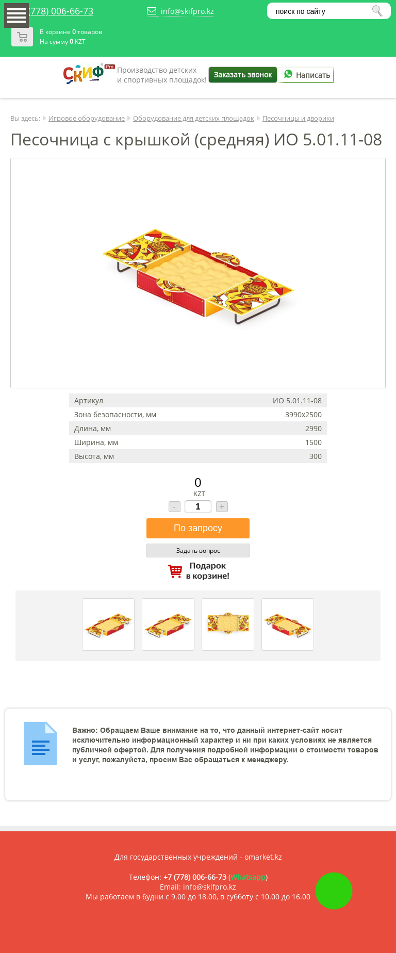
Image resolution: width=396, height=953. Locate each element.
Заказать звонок (243, 74)
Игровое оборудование (86, 118)
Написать (305, 75)
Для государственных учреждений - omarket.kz (198, 857)
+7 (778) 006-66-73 (54, 11)
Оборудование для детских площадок (193, 118)
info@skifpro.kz (187, 11)
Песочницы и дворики (298, 118)
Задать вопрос (198, 550)
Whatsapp (248, 877)
